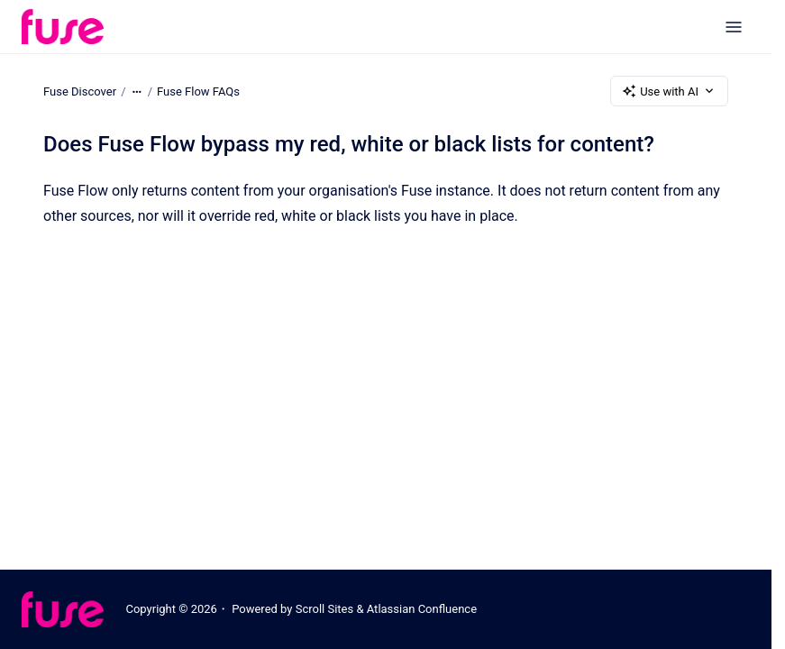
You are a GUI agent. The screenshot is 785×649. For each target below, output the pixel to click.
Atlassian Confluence (422, 609)
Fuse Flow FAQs (198, 90)
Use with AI (669, 91)
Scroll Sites (325, 609)
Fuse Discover (79, 90)
